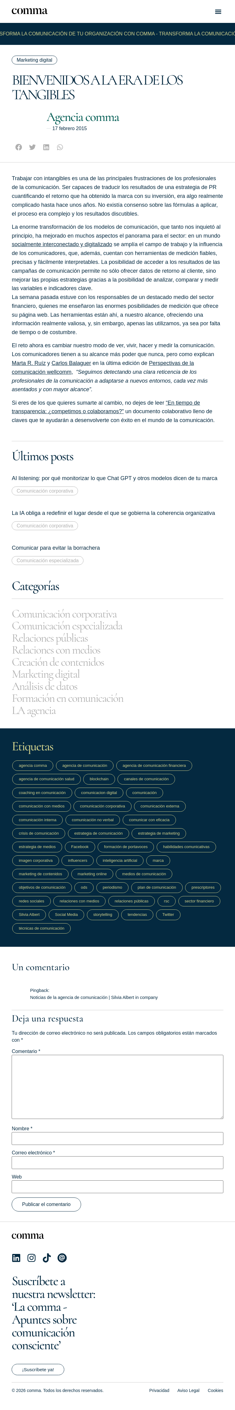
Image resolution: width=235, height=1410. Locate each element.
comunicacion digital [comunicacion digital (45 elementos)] (99, 799)
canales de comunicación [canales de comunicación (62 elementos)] (146, 786)
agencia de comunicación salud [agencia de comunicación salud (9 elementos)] (46, 786)
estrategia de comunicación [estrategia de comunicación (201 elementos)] (98, 840)
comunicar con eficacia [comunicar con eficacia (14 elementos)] (149, 826)
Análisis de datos (49, 691)
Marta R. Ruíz (29, 363)
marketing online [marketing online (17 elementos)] (92, 881)
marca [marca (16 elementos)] (158, 867)
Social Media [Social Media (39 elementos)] (66, 921)
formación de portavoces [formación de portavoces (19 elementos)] (125, 853)
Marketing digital (34, 60)
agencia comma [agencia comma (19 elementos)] (33, 772)
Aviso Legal (188, 1397)
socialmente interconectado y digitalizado (62, 244)
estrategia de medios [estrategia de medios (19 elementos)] (37, 853)
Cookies (215, 1397)
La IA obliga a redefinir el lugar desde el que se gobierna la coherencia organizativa (113, 513)
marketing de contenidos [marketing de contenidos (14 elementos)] (40, 881)
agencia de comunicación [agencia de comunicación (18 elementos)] (84, 772)
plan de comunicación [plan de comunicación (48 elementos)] (157, 894)
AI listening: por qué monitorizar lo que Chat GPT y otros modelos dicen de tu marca (114, 478)
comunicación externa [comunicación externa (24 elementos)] (159, 813)
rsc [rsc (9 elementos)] (166, 908)
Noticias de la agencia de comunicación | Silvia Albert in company (94, 1004)
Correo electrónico (33, 1159)
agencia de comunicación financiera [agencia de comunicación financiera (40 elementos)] (154, 772)
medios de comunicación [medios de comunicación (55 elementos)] (144, 881)
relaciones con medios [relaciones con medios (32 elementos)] (79, 908)
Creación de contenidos (64, 665)
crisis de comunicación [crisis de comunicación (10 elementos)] (39, 840)
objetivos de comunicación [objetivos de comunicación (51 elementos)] (42, 894)
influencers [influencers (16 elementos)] (77, 867)
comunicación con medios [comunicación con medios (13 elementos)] (42, 813)
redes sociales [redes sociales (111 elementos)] (31, 908)
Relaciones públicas (55, 640)
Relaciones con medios (62, 653)
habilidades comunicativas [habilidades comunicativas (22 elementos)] (186, 853)
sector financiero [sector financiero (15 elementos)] (199, 908)
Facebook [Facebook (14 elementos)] (80, 853)
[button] (218, 11)
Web (17, 1184)
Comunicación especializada (48, 560)
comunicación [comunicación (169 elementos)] (144, 799)
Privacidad (159, 1397)
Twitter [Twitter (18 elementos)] (168, 921)
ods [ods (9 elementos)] (84, 894)
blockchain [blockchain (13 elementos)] (99, 786)
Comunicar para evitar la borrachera (56, 548)
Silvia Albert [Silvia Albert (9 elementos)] (29, 921)
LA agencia (36, 717)
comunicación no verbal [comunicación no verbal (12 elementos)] (93, 826)
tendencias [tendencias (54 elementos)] (137, 921)
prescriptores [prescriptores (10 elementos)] (203, 894)
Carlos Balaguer (71, 363)
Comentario (26, 1058)
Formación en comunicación (75, 704)
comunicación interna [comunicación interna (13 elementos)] (37, 826)
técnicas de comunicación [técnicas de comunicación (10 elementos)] (41, 935)
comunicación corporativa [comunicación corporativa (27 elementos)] (102, 813)
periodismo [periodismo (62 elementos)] (112, 894)
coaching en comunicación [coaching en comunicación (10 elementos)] (42, 799)
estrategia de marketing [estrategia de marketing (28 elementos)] (159, 840)
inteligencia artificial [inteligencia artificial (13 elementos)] (120, 867)
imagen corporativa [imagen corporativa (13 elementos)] (36, 867)
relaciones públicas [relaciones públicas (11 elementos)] (132, 908)
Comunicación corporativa (45, 491)
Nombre (22, 1135)
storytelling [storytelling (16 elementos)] (102, 921)
